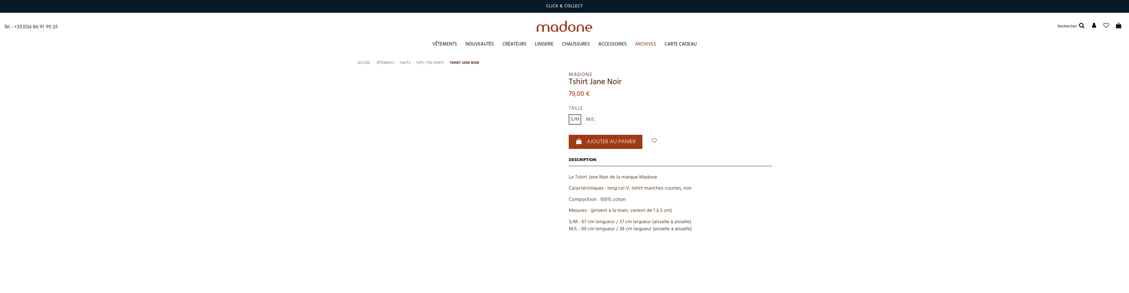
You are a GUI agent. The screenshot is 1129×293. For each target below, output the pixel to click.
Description (582, 160)
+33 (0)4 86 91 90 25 (36, 26)
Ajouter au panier (606, 141)
